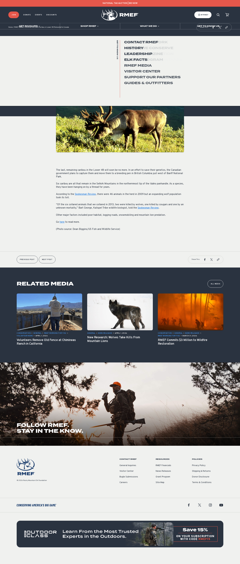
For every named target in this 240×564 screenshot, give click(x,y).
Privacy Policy (199, 474)
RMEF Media (18, 36)
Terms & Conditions (202, 491)
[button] (213, 36)
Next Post (47, 268)
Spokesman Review (85, 202)
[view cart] (227, 14)
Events (38, 15)
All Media (215, 292)
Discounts (51, 15)
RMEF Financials (163, 474)
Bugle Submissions (129, 485)
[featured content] (120, 542)
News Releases (163, 479)
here (62, 230)
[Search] (218, 14)
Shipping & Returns (201, 479)
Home (10, 36)
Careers (124, 491)
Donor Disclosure (200, 485)
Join (14, 15)
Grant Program (163, 485)
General (60, 79)
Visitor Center (127, 479)
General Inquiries (128, 474)
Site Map (160, 491)
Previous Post (27, 268)
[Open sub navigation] (30, 26)
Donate (27, 15)
